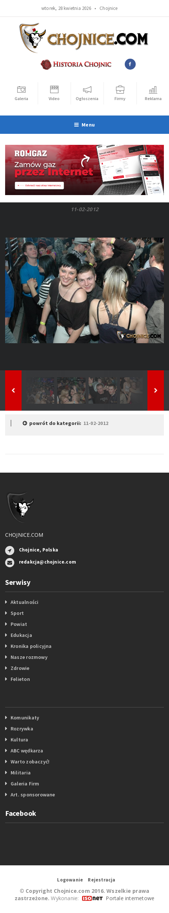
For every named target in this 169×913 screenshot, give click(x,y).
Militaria (21, 772)
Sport (17, 613)
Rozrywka (22, 728)
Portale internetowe (130, 898)
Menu (84, 124)
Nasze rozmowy (29, 657)
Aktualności (24, 602)
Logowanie (70, 880)
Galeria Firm (25, 783)
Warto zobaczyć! (30, 761)
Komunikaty (25, 717)
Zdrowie (20, 668)
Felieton (20, 679)
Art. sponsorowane (33, 794)
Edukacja (21, 635)
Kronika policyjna (31, 646)
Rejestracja (101, 880)
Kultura (19, 739)
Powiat (19, 624)
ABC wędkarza (27, 750)
